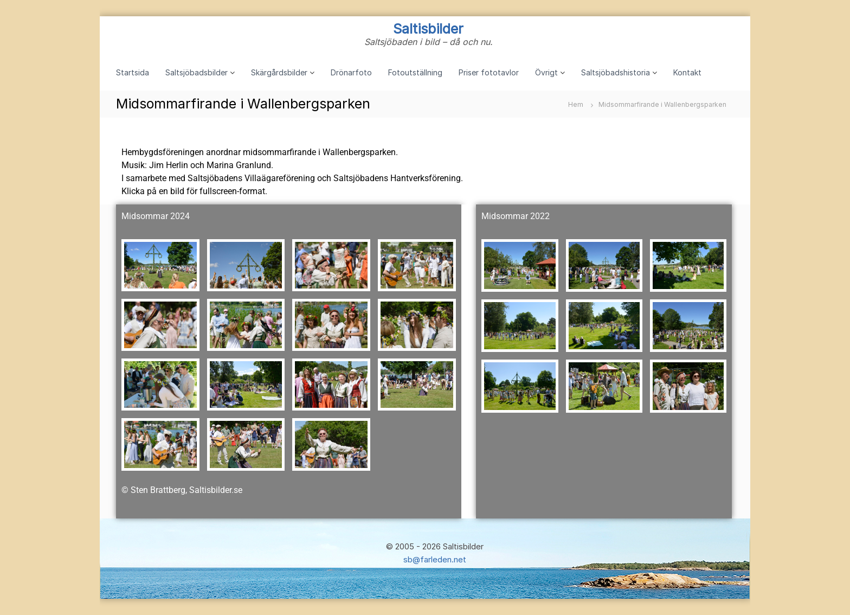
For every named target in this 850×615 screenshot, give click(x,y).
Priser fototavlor (489, 72)
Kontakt (687, 72)
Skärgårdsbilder (279, 72)
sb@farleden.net (434, 559)
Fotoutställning (415, 72)
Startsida (132, 72)
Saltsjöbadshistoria (615, 72)
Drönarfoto (351, 72)
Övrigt (546, 72)
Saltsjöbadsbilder (196, 72)
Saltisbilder (428, 29)
